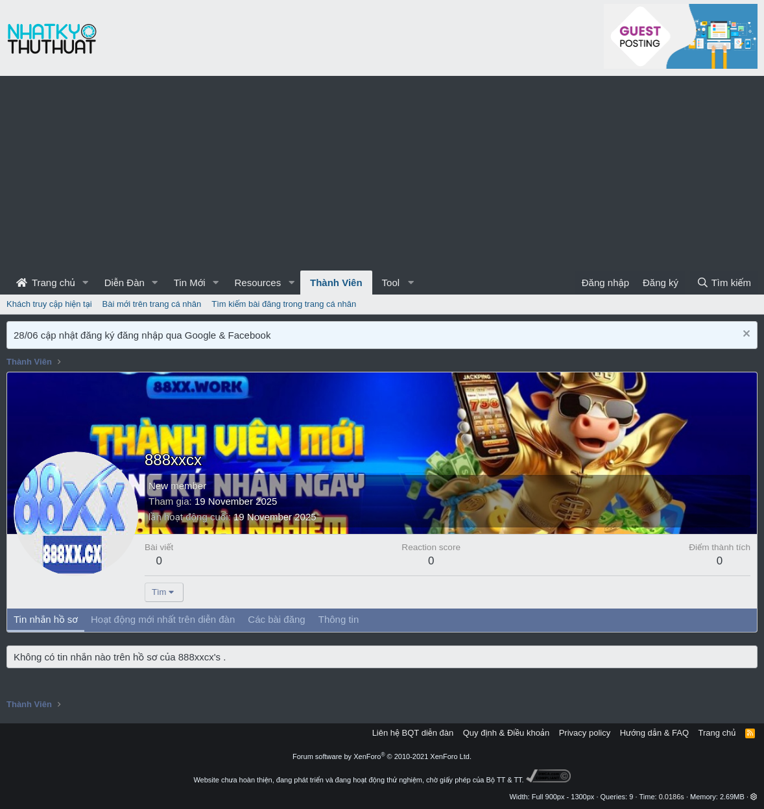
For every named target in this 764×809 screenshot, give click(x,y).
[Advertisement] (382, 173)
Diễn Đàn (124, 282)
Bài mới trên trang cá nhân (152, 304)
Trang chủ (45, 282)
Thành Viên (336, 282)
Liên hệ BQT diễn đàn (413, 733)
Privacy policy (584, 733)
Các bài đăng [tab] (276, 619)
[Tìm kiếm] (724, 283)
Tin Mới (190, 282)
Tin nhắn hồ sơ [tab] (46, 619)
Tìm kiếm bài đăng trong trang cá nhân (283, 304)
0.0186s (671, 797)
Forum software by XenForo (382, 756)
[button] (86, 283)
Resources (257, 282)
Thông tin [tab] (338, 619)
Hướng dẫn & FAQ (654, 733)
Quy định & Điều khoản (506, 733)
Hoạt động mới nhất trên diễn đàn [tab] (163, 619)
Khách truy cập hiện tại (49, 304)
